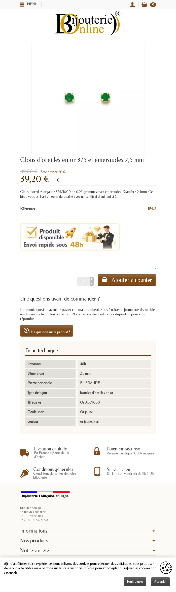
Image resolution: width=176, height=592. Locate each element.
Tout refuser (135, 581)
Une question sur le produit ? (46, 330)
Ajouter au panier (127, 280)
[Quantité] (83, 281)
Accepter (160, 581)
